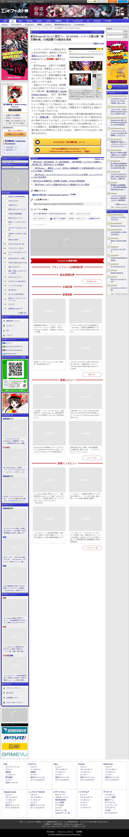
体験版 (39, 24)
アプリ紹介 (59, 805)
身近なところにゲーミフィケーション (17, 299)
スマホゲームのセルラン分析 (17, 229)
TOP (5, 21)
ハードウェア (78, 21)
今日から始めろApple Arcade (17, 262)
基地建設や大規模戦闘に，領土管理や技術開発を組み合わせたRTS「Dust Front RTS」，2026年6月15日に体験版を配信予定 (119, 187)
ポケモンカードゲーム (118, 225)
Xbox (20, 21)
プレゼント (10, 325)
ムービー (48, 24)
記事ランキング (11, 782)
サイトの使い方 (27, 1)
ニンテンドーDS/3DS (37, 792)
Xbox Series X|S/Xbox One (14, 346)
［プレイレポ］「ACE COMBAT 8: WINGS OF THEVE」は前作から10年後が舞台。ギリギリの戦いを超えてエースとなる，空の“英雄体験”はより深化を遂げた (119, 111)
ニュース (9, 147)
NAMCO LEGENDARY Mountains (119, 259)
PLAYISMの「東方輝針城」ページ (69, 142)
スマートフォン (59, 792)
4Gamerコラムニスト (15, 277)
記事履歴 (112, 1)
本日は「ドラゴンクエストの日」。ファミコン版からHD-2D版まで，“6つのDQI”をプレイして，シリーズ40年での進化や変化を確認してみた (15, 499)
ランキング (123, 1)
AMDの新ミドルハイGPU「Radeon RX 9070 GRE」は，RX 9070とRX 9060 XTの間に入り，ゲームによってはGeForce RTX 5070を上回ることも (85, 414)
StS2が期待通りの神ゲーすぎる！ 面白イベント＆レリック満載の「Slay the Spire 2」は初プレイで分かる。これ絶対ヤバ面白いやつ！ (15, 588)
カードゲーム (110, 802)
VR (67, 21)
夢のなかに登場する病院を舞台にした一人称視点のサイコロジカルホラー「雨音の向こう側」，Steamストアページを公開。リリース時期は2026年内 (119, 155)
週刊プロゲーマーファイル (17, 209)
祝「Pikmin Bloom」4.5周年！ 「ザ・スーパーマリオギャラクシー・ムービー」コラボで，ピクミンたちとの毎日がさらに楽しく (15, 470)
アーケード (107, 792)
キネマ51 (11, 304)
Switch (39, 21)
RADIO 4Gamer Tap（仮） (16, 244)
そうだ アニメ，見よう (16, 248)
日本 (72, 218)
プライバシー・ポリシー (65, 831)
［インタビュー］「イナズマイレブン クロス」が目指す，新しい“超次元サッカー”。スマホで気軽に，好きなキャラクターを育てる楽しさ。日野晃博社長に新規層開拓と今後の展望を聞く (85, 537)
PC (13, 21)
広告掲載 (79, 831)
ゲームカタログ (79, 24)
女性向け (58, 21)
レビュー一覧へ (92, 458)
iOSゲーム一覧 (61, 810)
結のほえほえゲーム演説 (16, 258)
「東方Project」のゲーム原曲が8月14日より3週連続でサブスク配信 (61, 185)
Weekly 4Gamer (13, 201)
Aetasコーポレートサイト (14, 702)
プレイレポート (16, 24)
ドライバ (9, 335)
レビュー (5, 24)
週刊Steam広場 (13, 239)
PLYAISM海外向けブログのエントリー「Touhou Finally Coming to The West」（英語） (69, 150)
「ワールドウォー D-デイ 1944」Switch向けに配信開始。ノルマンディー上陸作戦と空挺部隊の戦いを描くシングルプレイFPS (119, 133)
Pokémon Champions (117, 272)
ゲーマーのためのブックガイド (17, 253)
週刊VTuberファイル (15, 218)
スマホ (48, 21)
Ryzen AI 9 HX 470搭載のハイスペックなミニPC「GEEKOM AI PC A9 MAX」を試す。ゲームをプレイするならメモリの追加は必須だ (49, 450)
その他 (107, 810)
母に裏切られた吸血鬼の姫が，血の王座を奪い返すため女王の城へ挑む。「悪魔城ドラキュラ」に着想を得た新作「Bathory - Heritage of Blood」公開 (119, 165)
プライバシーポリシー (13, 688)
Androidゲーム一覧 (62, 813)
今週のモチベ (12, 205)
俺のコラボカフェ (14, 267)
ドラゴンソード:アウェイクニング (118, 218)
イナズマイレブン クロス (118, 250)
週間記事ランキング (13, 320)
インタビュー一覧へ (92, 548)
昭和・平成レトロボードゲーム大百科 (17, 272)
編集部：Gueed (99, 43)
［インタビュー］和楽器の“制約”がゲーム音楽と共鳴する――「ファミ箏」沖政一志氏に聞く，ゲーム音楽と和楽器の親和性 (15, 649)
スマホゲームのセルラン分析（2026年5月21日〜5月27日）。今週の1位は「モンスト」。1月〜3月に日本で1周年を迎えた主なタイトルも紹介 (85, 365)
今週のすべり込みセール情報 (17, 235)
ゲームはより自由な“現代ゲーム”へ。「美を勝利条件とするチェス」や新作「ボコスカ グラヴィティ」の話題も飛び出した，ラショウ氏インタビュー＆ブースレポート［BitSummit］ (15, 620)
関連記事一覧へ (99, 159)
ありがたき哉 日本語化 (16, 294)
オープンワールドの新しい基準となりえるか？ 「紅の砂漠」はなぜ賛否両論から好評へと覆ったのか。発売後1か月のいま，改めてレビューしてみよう (15, 531)
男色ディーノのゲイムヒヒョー (17, 223)
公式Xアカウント (13, 1)
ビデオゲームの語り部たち (17, 281)
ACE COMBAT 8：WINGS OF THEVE (119, 233)
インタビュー (29, 24)
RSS (3, 1)
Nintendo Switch (11, 353)
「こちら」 (76, 824)
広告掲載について (12, 697)
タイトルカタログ (37, 780)
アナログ (97, 21)
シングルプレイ (41, 218)
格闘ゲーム (109, 800)
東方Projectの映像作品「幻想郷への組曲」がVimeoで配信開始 (59, 181)
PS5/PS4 (29, 21)
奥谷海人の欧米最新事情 (16, 196)
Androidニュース (61, 797)
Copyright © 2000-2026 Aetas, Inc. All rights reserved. (64, 834)
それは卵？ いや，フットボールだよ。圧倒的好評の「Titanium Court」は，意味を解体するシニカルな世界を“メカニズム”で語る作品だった (49, 414)
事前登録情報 (60, 800)
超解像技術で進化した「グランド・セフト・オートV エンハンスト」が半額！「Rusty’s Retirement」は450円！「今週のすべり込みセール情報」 (119, 144)
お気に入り (102, 1)
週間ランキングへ (122, 204)
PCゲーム (9, 343)
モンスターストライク (118, 266)
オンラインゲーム (12, 767)
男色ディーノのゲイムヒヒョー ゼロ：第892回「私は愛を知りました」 (48, 363)
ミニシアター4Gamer (15, 285)
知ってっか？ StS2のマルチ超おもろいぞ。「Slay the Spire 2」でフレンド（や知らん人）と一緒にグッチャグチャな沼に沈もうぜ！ (15, 559)
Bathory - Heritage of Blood (119, 242)
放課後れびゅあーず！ (15, 308)
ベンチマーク (85, 808)
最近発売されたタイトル (63, 24)
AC (88, 21)
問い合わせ (40, 1)
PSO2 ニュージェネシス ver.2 (118, 280)
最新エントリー (38, 56)
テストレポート (86, 797)
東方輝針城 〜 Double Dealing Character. (14, 105)
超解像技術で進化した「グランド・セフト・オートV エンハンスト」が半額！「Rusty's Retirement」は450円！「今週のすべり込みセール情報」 (49, 328)
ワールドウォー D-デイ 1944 (119, 289)
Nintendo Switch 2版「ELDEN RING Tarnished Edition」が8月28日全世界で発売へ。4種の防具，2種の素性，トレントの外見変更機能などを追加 (119, 122)
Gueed (95, 218)
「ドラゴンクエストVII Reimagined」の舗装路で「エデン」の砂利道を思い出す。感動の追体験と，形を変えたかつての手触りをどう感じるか (15, 441)
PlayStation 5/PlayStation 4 (14, 350)
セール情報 (59, 802)
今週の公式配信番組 (15, 213)
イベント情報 (110, 797)
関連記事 (44, 117)
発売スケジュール (37, 777)
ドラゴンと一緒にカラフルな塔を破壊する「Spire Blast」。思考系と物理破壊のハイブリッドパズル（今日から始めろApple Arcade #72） (84, 328)
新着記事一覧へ (92, 281)
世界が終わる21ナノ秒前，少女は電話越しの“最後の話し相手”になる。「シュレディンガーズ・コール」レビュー (85, 450)
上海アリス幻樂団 (13, 115)
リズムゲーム (110, 808)
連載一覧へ (23, 313)
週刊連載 (8, 777)
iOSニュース (60, 795)
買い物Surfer (12, 290)
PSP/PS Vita (107, 764)
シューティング (84, 214)
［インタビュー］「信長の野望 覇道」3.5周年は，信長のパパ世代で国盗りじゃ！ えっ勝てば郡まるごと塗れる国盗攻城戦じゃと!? (15, 678)
